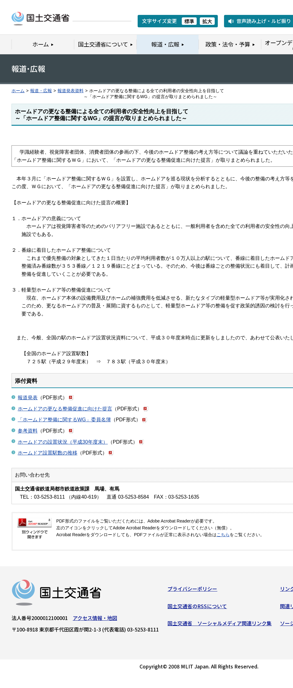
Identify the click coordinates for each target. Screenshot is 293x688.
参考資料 (28, 430)
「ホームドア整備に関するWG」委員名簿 (64, 419)
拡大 (207, 21)
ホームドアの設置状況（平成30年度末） (63, 442)
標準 (189, 21)
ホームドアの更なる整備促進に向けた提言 (65, 408)
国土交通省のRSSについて (197, 608)
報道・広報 (41, 90)
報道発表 (28, 397)
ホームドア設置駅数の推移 (47, 452)
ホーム (18, 90)
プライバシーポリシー (192, 591)
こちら (223, 534)
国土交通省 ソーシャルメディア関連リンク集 (219, 625)
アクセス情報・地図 (95, 620)
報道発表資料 (70, 90)
